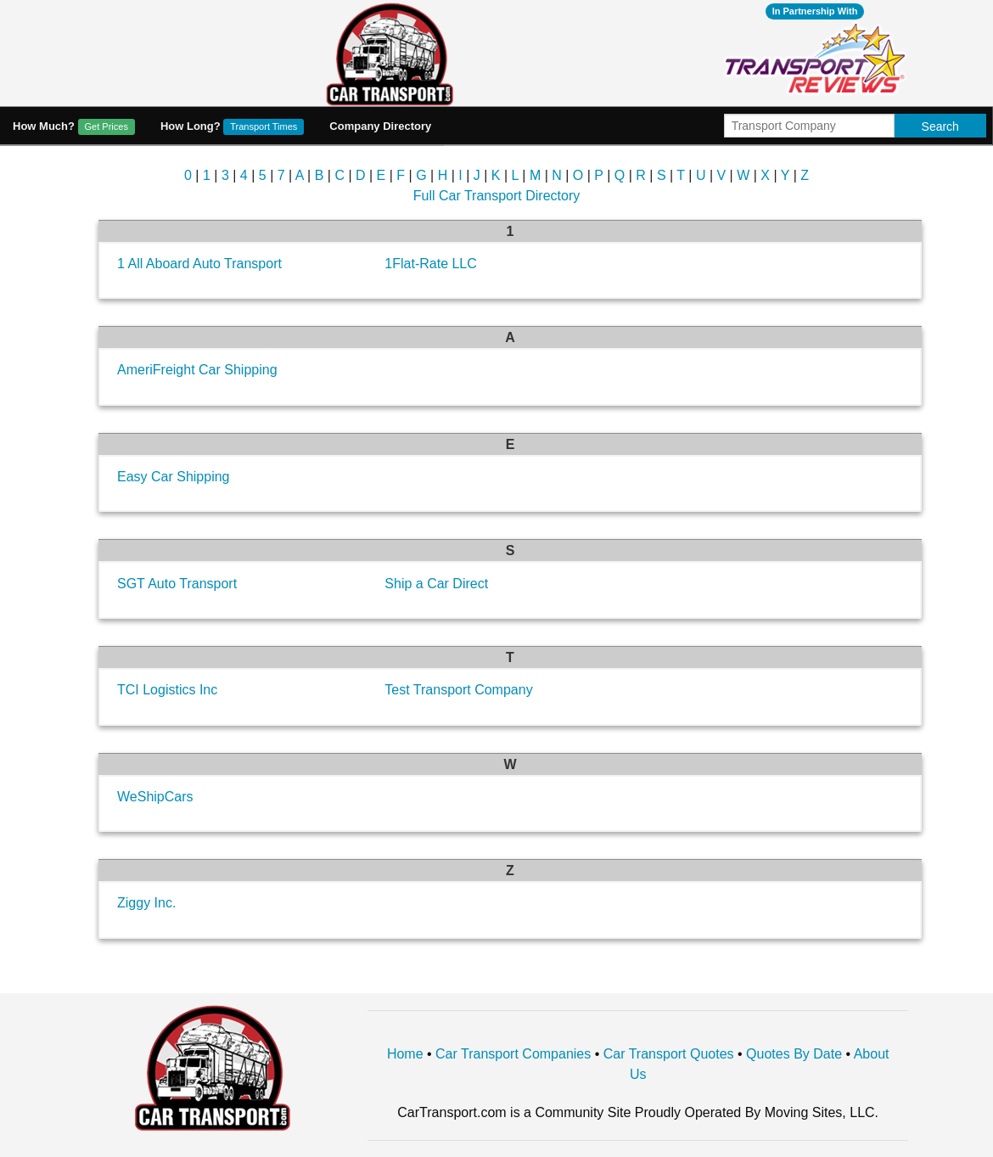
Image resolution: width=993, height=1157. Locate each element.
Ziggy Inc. (146, 903)
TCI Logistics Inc (167, 689)
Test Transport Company (458, 689)
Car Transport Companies (513, 1054)
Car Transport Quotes (668, 1054)
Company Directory (380, 126)
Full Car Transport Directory (497, 195)
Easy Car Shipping (173, 476)
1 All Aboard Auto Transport (199, 263)
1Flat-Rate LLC (430, 263)
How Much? (74, 127)
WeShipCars (155, 796)
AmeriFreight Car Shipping (197, 369)
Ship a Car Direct (436, 583)
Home (405, 1054)
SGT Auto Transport (177, 583)
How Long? (232, 127)
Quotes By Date (794, 1054)
